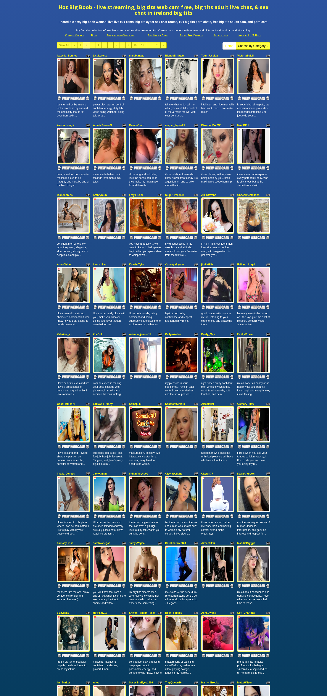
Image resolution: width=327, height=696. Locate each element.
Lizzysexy (63, 521)
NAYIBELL (243, 113)
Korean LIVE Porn (249, 35)
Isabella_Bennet (67, 55)
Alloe (96, 580)
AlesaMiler (207, 347)
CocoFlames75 (66, 347)
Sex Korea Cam (158, 35)
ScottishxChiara (175, 347)
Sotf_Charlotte (246, 521)
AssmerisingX (65, 113)
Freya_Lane (136, 172)
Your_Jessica (209, 55)
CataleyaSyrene (174, 230)
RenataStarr (136, 113)
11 (142, 45)
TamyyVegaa (137, 463)
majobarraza (136, 55)
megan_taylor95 (175, 113)
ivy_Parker (63, 580)
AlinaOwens (208, 521)
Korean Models (74, 35)
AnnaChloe (64, 230)
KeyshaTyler (136, 230)
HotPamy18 (100, 521)
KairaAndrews (246, 405)
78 (156, 45)
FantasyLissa (65, 463)
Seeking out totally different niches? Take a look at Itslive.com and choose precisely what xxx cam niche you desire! (163, 673)
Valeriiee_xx (64, 288)
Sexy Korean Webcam (120, 35)
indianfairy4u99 (138, 405)
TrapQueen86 (173, 580)
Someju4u (135, 347)
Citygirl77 (207, 405)
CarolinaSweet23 (175, 463)
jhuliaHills (207, 230)
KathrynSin (100, 172)
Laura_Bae (99, 230)
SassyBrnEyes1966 (141, 580)
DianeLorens (65, 172)
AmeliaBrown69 (103, 113)
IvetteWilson (245, 580)
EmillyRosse (245, 288)
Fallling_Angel (246, 230)
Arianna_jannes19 (140, 288)
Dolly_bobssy (173, 521)
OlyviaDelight (173, 405)
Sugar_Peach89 (174, 172)
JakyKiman (100, 405)
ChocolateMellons (248, 172)
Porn (94, 35)
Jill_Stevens (208, 172)
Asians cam (220, 35)
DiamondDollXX (211, 113)
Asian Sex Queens (191, 35)
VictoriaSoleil (245, 55)
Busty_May (208, 288)
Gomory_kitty (245, 347)
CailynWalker (173, 288)
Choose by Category (253, 46)
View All (64, 45)
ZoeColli (98, 288)
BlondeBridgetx (174, 55)
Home (229, 46)
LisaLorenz (100, 55)
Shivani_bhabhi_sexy (142, 521)
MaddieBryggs (246, 463)
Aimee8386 (208, 463)
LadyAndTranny (103, 347)
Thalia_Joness (66, 405)
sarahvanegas (101, 463)
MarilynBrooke (210, 580)
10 (135, 45)
